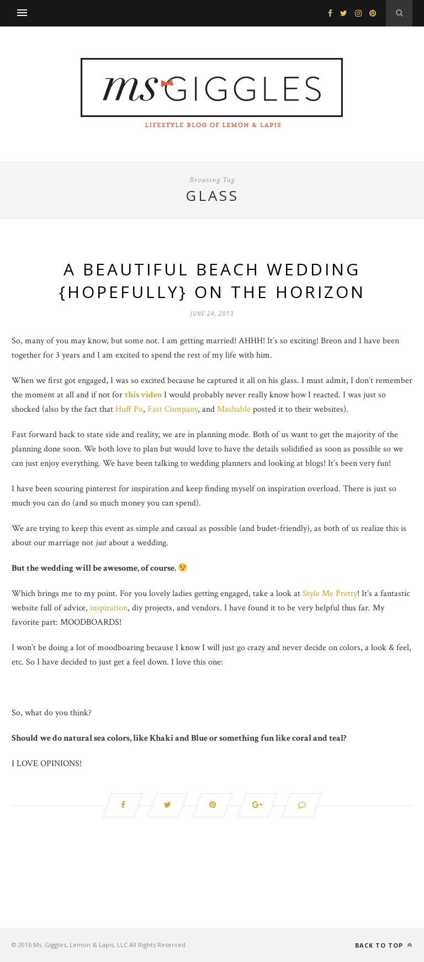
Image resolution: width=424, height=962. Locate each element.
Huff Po (129, 409)
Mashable (234, 409)
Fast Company (172, 409)
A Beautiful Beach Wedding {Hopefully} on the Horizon (212, 280)
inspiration (109, 608)
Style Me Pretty (330, 593)
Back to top (383, 945)
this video (143, 395)
